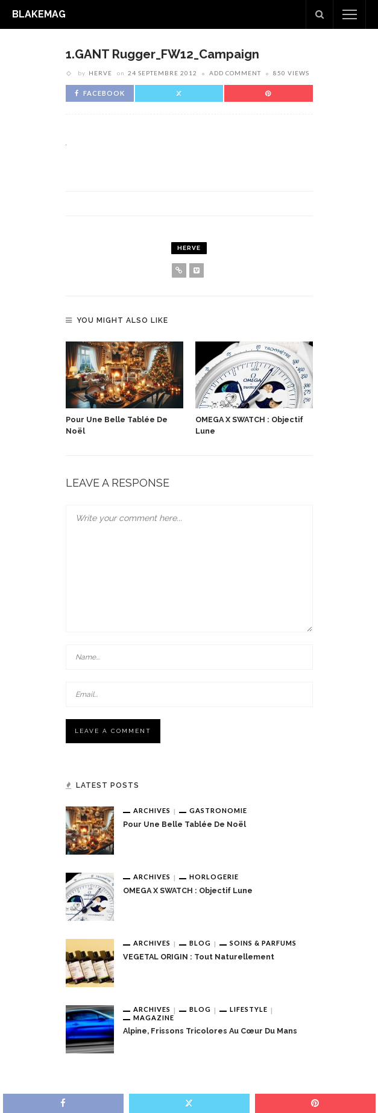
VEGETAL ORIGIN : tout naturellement (198, 956)
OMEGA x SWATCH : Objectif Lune (188, 890)
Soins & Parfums (263, 943)
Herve (100, 72)
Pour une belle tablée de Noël (184, 824)
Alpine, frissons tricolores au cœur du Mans (210, 1030)
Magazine (153, 1017)
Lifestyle (249, 1009)
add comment (235, 72)
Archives (152, 810)
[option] (124, 389)
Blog (200, 943)
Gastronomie (218, 810)
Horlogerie (214, 877)
